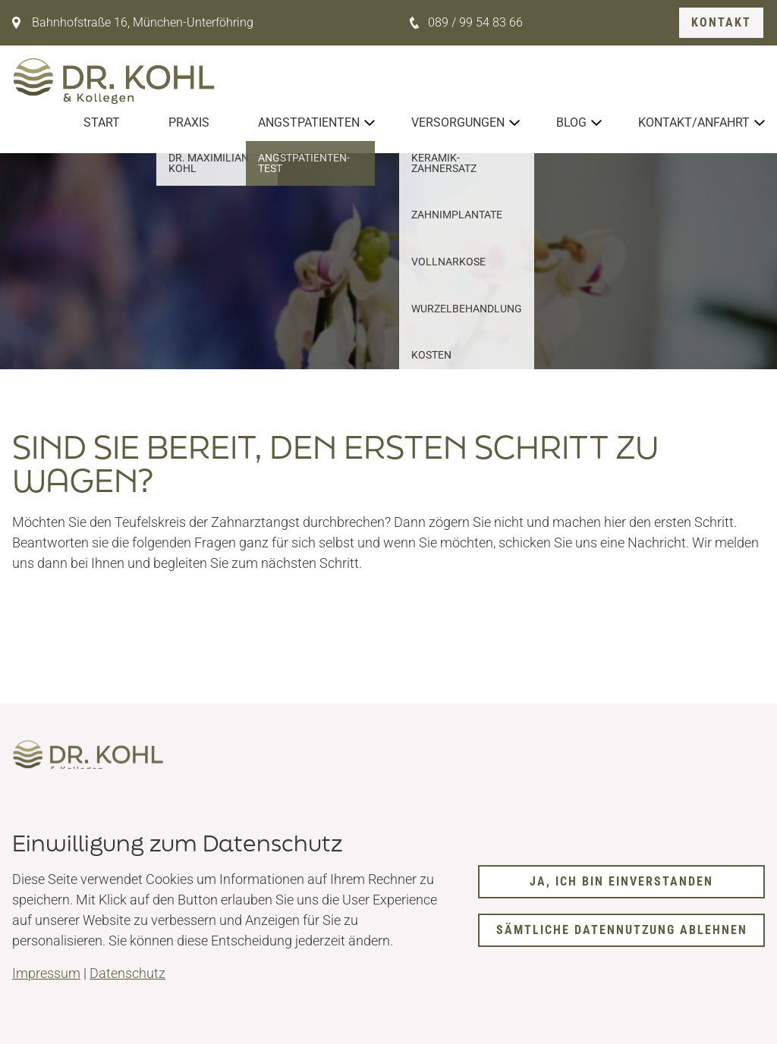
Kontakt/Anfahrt (694, 122)
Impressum (46, 973)
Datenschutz (127, 973)
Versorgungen (458, 122)
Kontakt (721, 22)
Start (101, 122)
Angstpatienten (309, 122)
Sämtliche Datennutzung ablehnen (621, 930)
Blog (571, 122)
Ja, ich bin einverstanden (621, 881)
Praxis (188, 122)
